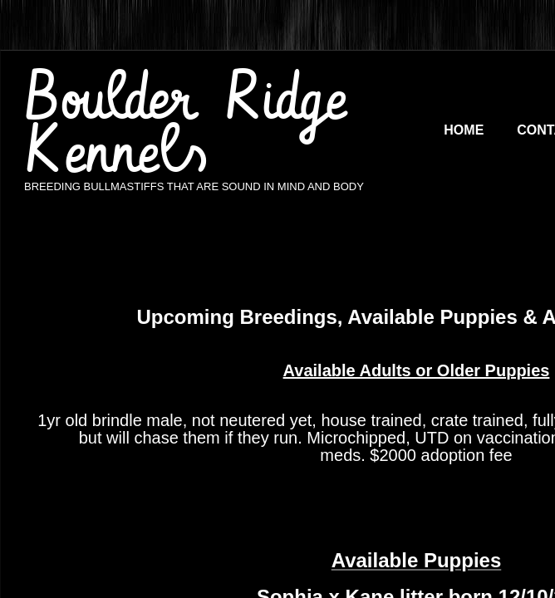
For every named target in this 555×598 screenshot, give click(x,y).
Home (464, 130)
